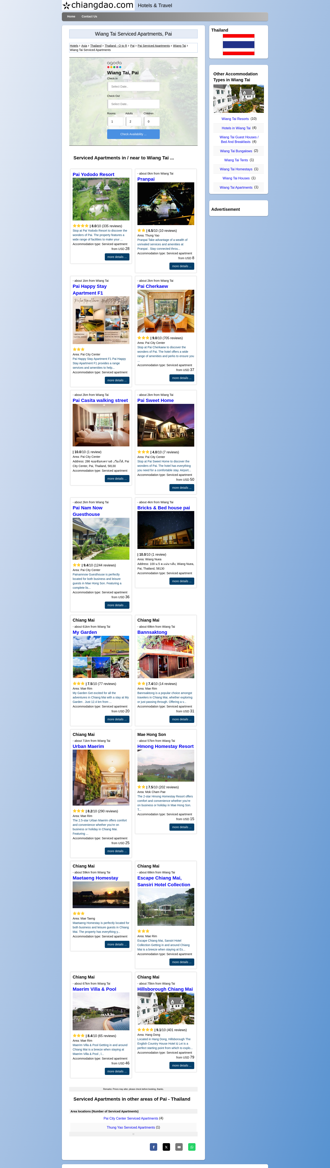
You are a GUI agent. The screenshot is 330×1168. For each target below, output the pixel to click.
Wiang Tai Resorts (235, 119)
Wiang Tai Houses (236, 178)
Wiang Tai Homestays (236, 169)
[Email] (179, 1147)
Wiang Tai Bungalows (236, 151)
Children (148, 113)
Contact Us (89, 16)
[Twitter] (166, 1147)
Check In (112, 78)
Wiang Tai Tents (236, 160)
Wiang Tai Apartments (236, 187)
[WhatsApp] (192, 1147)
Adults (129, 113)
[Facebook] (153, 1147)
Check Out (113, 96)
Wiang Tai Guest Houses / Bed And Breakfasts (239, 139)
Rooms (111, 113)
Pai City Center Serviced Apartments (131, 1118)
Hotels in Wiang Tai (236, 128)
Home (71, 16)
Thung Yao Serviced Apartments (131, 1127)
